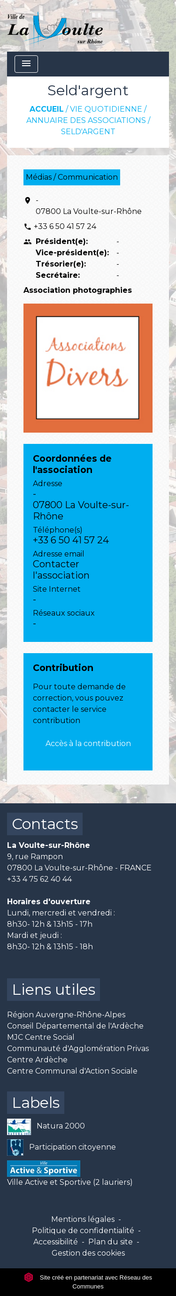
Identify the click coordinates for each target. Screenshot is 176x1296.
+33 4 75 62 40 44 (39, 879)
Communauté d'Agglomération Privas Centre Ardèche (78, 1054)
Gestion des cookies (88, 1253)
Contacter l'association (61, 569)
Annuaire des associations (86, 120)
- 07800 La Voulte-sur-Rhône (89, 206)
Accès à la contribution (88, 743)
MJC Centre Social (41, 1037)
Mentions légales (83, 1219)
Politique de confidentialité (83, 1230)
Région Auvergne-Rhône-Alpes (66, 1014)
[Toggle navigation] (26, 64)
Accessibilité (55, 1241)
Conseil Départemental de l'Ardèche (75, 1026)
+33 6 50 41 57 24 (65, 226)
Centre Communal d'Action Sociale (72, 1071)
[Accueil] (55, 25)
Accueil (47, 109)
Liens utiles (53, 989)
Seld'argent (88, 131)
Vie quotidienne (106, 109)
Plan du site (110, 1241)
